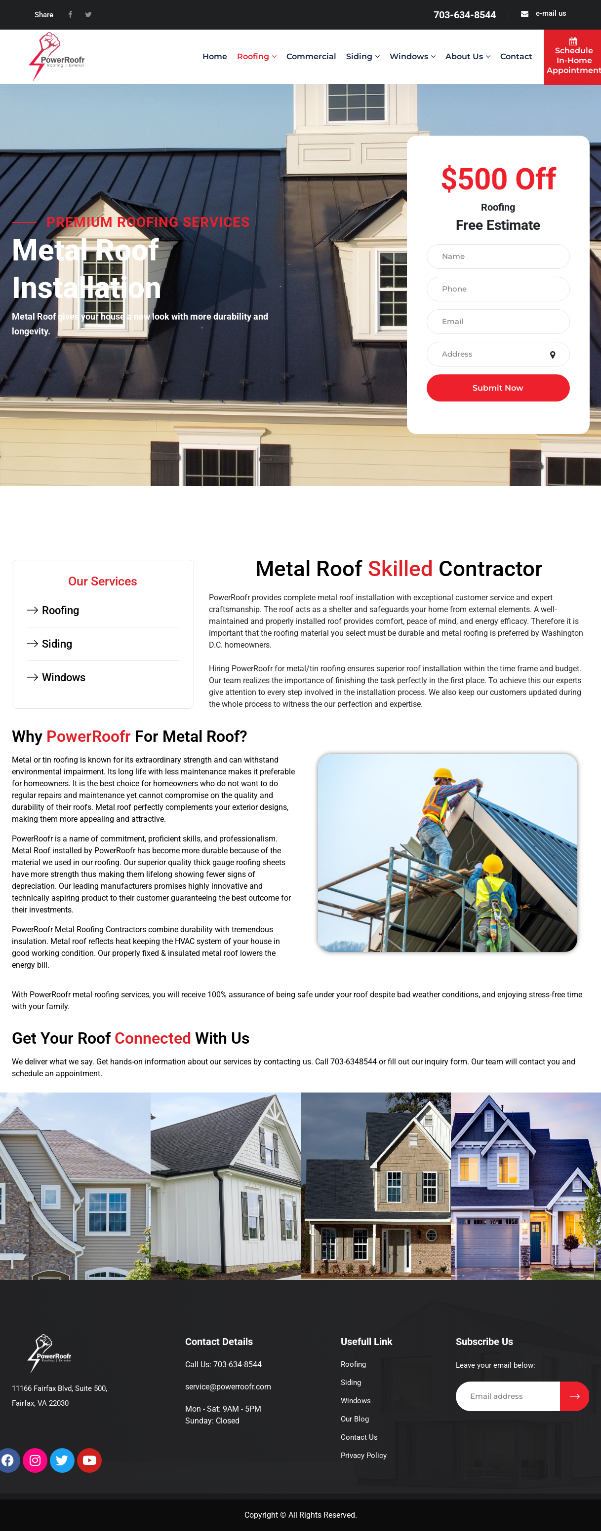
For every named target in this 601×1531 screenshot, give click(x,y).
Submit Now (498, 388)
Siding (359, 56)
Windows (409, 56)
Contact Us (359, 1437)
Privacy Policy (364, 1455)
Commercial (311, 56)
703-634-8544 (465, 15)
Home (214, 56)
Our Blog (355, 1419)
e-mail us (551, 13)
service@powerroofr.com (228, 1386)
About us (464, 56)
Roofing (253, 56)
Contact (516, 56)
